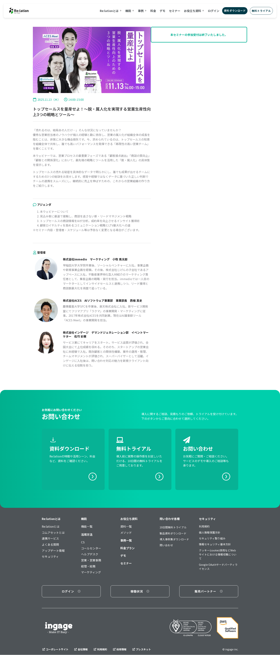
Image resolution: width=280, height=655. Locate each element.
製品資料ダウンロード (174, 534)
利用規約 (204, 526)
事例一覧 (126, 540)
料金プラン (127, 548)
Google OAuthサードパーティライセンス (218, 569)
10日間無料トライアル (174, 527)
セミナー (126, 563)
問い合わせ (167, 546)
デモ (123, 555)
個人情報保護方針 (210, 533)
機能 (84, 519)
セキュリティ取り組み (213, 539)
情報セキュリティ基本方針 (216, 545)
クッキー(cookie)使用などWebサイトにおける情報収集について (217, 556)
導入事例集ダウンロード (175, 540)
